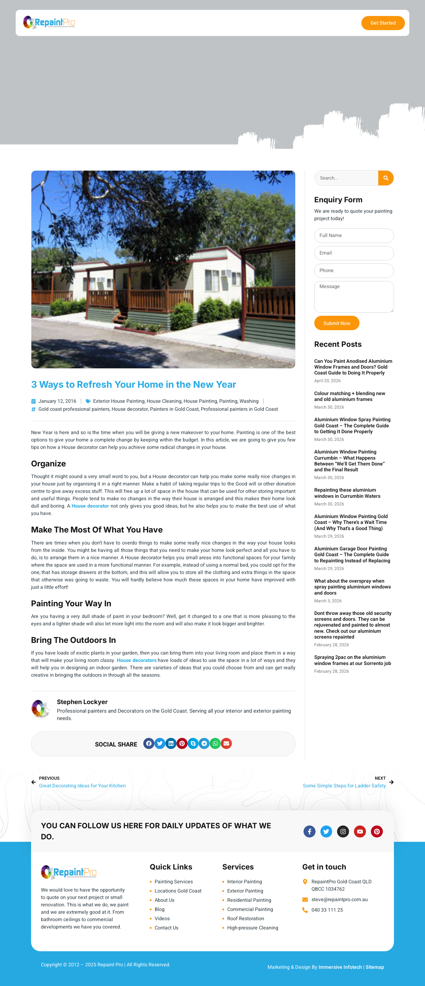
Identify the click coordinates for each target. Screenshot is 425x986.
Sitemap (375, 967)
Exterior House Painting (119, 401)
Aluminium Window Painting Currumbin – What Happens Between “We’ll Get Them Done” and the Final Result (349, 460)
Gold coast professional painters (73, 409)
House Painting (200, 401)
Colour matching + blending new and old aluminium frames (349, 396)
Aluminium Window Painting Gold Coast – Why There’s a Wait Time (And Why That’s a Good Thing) (351, 522)
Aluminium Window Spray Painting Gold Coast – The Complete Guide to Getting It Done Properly (352, 425)
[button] (148, 743)
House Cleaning (164, 401)
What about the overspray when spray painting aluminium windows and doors (352, 586)
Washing (249, 401)
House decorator (130, 409)
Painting (228, 401)
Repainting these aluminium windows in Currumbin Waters (347, 493)
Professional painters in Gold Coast (239, 409)
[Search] (386, 178)
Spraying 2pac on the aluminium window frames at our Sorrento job (352, 660)
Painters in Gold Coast (174, 409)
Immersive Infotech (340, 967)
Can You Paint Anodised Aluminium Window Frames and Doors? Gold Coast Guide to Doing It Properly (353, 367)
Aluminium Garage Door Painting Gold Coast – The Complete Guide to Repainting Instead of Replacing (352, 554)
